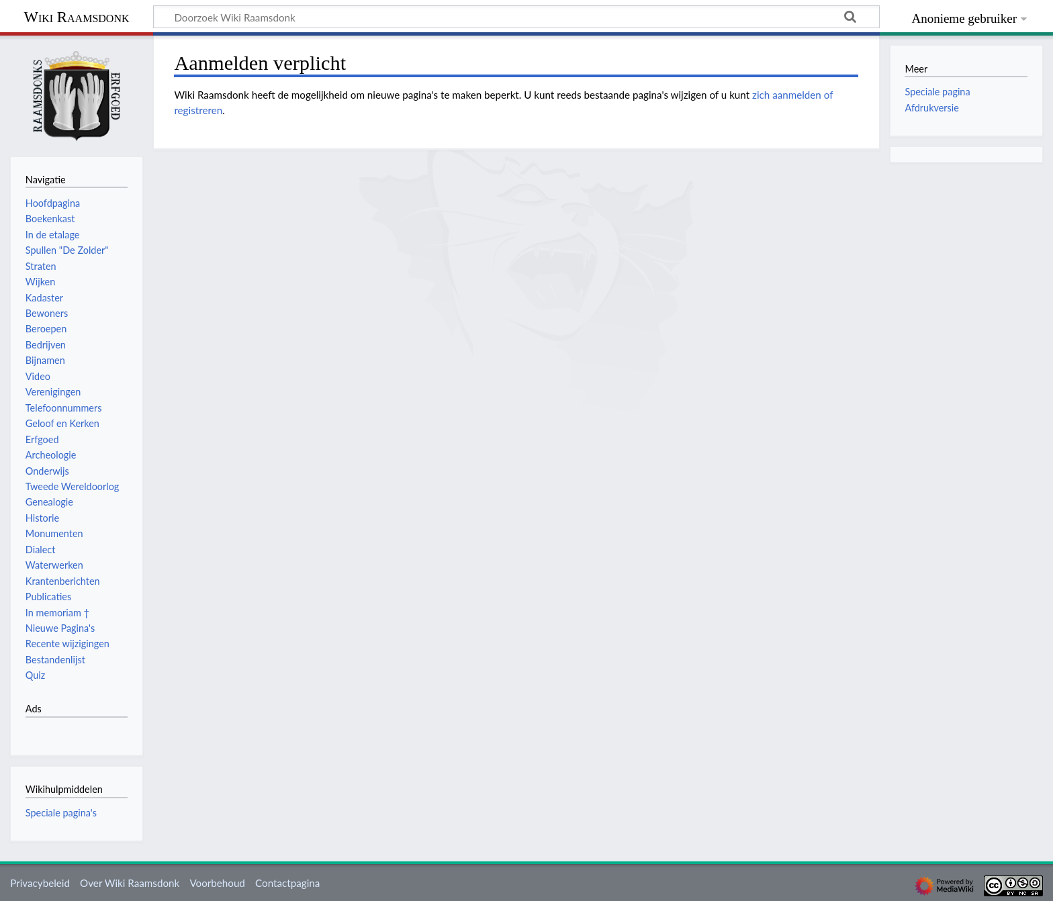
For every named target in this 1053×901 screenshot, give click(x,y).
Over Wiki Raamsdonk (129, 883)
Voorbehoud (216, 883)
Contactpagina (287, 883)
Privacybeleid (40, 883)
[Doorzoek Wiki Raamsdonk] (516, 17)
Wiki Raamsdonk (76, 17)
